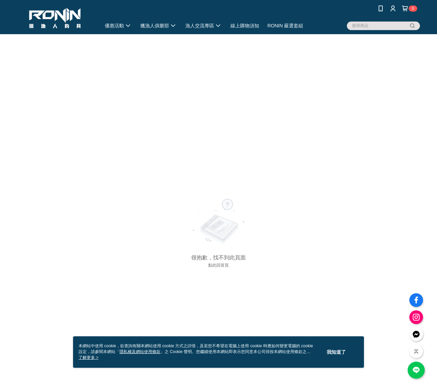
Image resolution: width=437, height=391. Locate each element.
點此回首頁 (218, 265)
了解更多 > (88, 357)
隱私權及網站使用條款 (139, 351)
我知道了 (336, 352)
